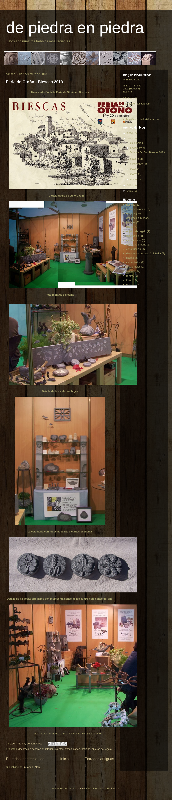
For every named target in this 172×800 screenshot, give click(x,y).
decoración (132, 235)
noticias (85, 748)
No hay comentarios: (30, 743)
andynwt (80, 788)
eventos (59, 748)
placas (130, 257)
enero (134, 179)
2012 (130, 185)
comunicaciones (135, 209)
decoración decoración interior (35, 748)
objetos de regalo (102, 748)
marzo (134, 173)
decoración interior (137, 217)
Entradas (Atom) (31, 767)
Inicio (64, 759)
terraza (130, 280)
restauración (133, 266)
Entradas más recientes (25, 759)
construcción (133, 248)
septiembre (137, 163)
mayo (133, 168)
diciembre (136, 142)
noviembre (136, 147)
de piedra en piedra (75, 28)
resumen (131, 271)
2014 (130, 133)
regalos (130, 284)
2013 (130, 138)
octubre (135, 158)
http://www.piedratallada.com (142, 119)
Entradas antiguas (99, 759)
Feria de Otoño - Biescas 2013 (34, 82)
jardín (129, 226)
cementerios (133, 262)
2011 (130, 190)
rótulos (130, 275)
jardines (130, 222)
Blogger (115, 788)
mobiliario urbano (136, 244)
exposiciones (72, 748)
